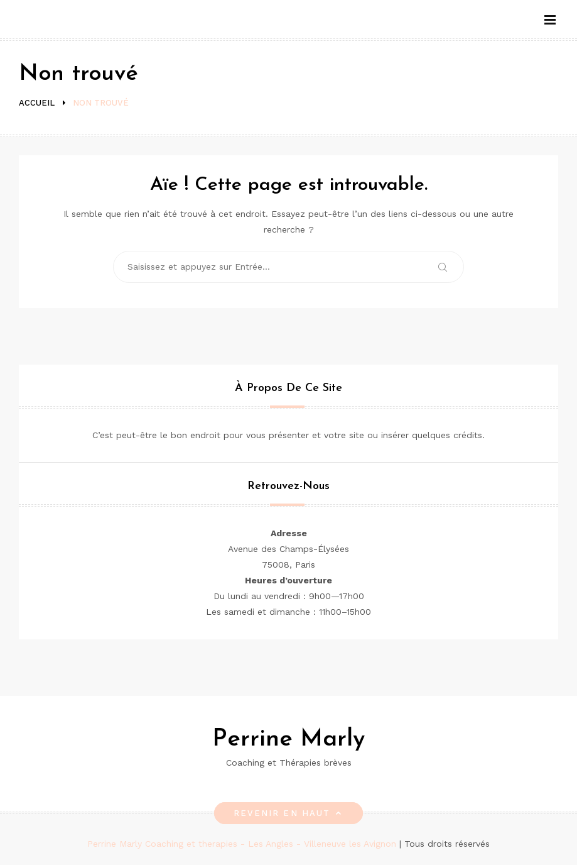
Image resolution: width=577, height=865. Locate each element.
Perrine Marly (288, 739)
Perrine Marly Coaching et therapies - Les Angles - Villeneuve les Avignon (243, 844)
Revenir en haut (288, 813)
